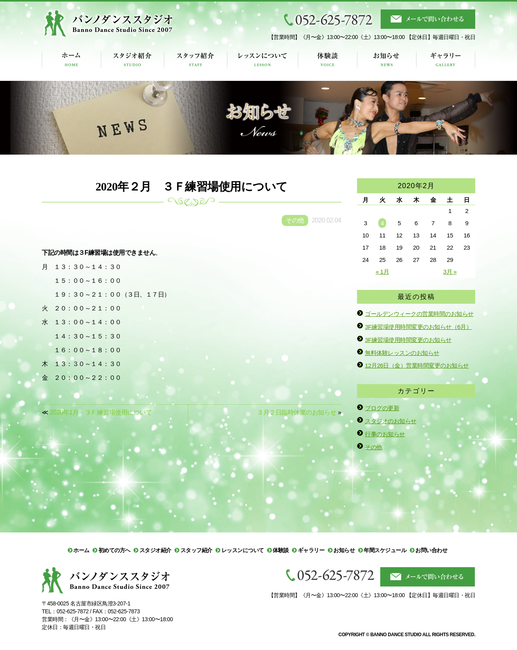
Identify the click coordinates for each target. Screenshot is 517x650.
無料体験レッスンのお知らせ (402, 352)
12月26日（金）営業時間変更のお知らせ (417, 365)
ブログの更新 (382, 408)
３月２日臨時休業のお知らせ (297, 412)
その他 (373, 447)
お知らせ (344, 550)
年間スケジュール (385, 550)
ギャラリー (311, 550)
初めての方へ (114, 550)
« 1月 (382, 271)
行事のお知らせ (385, 434)
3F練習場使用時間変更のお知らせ (408, 339)
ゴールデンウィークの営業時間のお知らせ (419, 313)
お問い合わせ (431, 550)
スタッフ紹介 (196, 550)
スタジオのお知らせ (391, 421)
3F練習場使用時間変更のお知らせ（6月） (418, 326)
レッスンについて (242, 550)
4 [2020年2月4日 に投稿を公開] (382, 223)
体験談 (281, 550)
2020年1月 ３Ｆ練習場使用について (101, 412)
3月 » (450, 271)
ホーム (81, 550)
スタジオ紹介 (155, 550)
